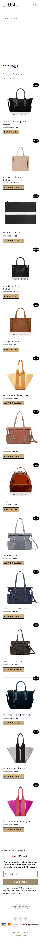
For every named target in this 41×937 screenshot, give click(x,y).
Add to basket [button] (13, 187)
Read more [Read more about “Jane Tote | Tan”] (10, 350)
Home (5, 18)
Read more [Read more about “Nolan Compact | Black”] (10, 132)
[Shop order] (15, 78)
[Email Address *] (20, 874)
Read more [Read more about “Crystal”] (10, 510)
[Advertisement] (20, 41)
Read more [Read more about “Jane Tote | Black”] (10, 296)
